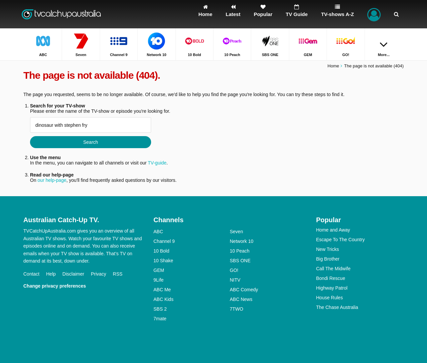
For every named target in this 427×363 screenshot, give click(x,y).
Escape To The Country (340, 239)
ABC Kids (163, 299)
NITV (235, 280)
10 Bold (161, 251)
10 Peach (240, 251)
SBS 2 (160, 309)
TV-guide (157, 162)
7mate (159, 318)
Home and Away (333, 230)
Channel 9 (164, 241)
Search (90, 142)
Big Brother (328, 259)
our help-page (52, 180)
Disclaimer (73, 274)
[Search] (396, 14)
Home (333, 65)
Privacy (98, 274)
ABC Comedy (244, 289)
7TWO (236, 309)
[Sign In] (374, 14)
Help (51, 274)
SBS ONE (240, 260)
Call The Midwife (333, 268)
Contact (31, 274)
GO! (234, 270)
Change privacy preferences (54, 286)
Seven (236, 231)
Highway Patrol (332, 288)
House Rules (329, 297)
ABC (158, 231)
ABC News (241, 299)
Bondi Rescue (330, 278)
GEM (158, 270)
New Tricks (327, 249)
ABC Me (162, 289)
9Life (158, 280)
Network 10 (242, 241)
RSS (117, 274)
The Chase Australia (337, 307)
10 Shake (163, 260)
